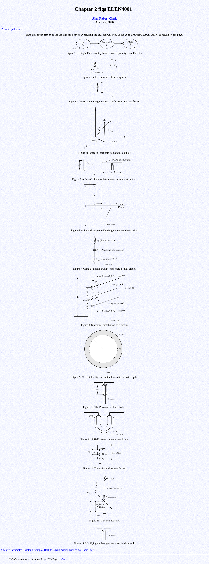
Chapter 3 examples (33, 550)
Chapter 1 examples (11, 550)
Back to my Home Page (81, 550)
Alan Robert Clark (104, 18)
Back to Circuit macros (56, 550)
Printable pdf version (12, 29)
